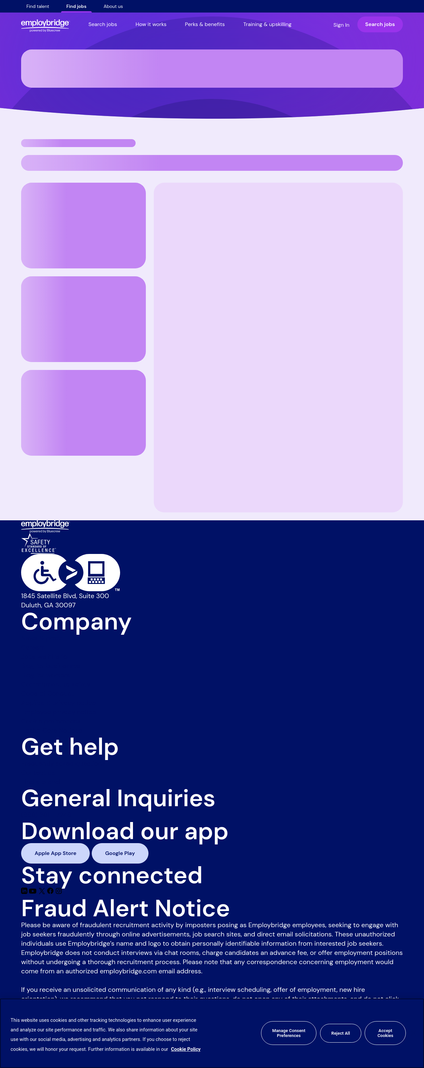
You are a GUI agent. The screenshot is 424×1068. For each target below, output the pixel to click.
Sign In (341, 24)
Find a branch (42, 782)
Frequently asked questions (63, 763)
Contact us (38, 772)
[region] (212, 1033)
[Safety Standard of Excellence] (38, 542)
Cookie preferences (51, 721)
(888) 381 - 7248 (46, 814)
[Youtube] (33, 892)
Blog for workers (45, 675)
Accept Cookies (385, 1033)
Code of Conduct (47, 693)
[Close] (413, 1033)
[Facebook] (51, 892)
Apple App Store (55, 853)
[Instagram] (58, 892)
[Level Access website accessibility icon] (212, 572)
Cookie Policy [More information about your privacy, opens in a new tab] (186, 1049)
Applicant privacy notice (58, 702)
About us (113, 6)
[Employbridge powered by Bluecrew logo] (45, 526)
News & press (42, 638)
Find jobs (76, 6)
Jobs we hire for (45, 656)
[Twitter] (42, 892)
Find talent (37, 6)
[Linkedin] (25, 892)
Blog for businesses (50, 665)
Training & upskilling (267, 24)
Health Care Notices (51, 730)
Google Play (120, 853)
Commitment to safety (55, 684)
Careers (33, 647)
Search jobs (102, 24)
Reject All (340, 1033)
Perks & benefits (205, 24)
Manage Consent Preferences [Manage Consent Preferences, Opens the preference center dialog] (288, 1033)
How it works (151, 24)
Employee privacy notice (58, 712)
